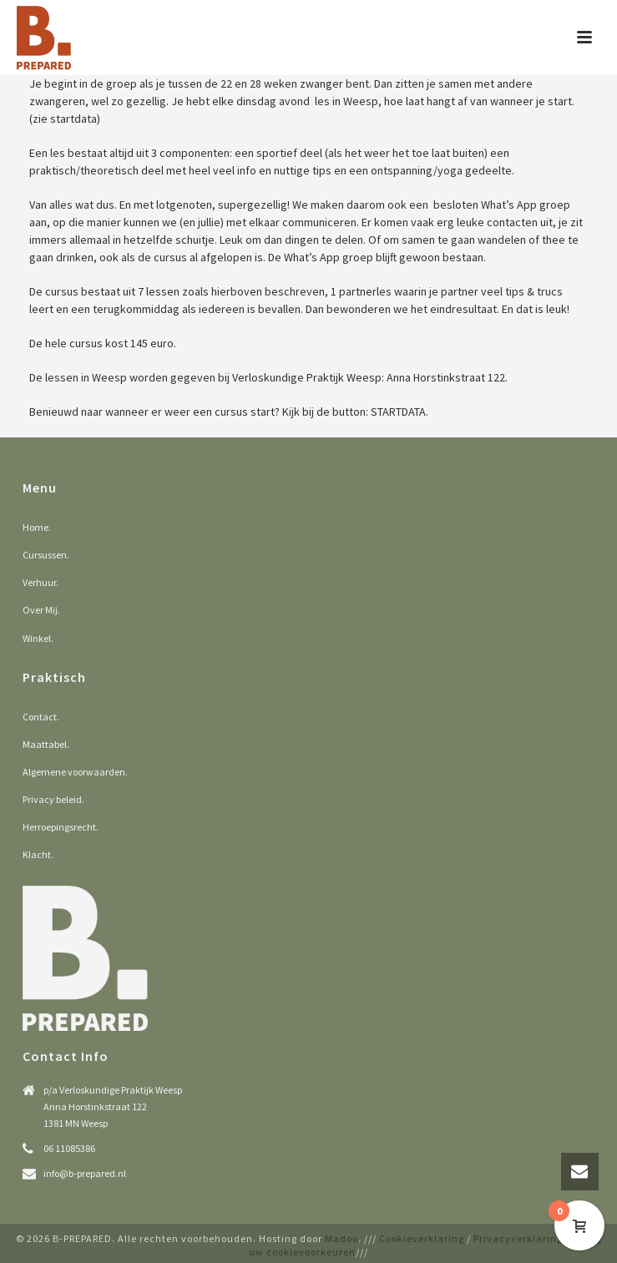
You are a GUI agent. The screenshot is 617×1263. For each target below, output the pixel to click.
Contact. (41, 716)
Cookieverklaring (421, 1238)
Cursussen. (46, 554)
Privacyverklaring (518, 1238)
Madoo (341, 1238)
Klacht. (38, 854)
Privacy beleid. (53, 799)
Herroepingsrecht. (61, 827)
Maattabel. (46, 744)
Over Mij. (41, 610)
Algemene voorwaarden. (75, 771)
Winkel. (38, 638)
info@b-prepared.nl (84, 1173)
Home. (37, 527)
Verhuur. (40, 582)
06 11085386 (69, 1148)
